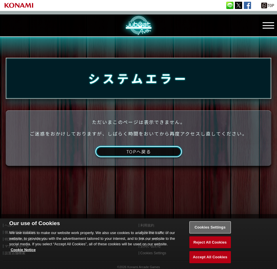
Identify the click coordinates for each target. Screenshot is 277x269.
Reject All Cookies (210, 249)
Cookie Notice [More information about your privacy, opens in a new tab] (23, 256)
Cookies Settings (210, 234)
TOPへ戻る (138, 154)
